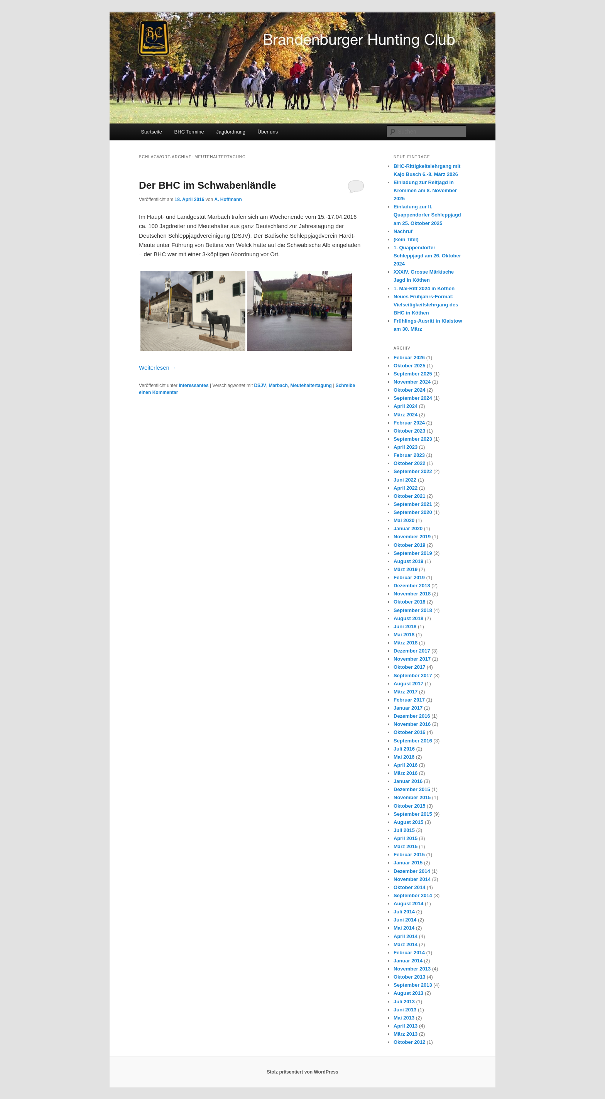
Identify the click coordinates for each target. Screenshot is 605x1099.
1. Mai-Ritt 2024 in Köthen (424, 288)
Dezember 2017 (412, 651)
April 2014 (405, 936)
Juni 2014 (405, 920)
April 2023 (405, 447)
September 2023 (413, 439)
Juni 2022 (405, 480)
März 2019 (405, 569)
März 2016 (405, 773)
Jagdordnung (230, 132)
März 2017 (405, 692)
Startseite (151, 132)
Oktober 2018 (409, 602)
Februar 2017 (409, 700)
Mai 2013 (404, 1018)
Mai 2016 (404, 757)
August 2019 (408, 561)
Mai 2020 (404, 520)
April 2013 (405, 1026)
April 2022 (405, 488)
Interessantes (193, 385)
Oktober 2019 (409, 545)
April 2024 (405, 406)
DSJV (260, 385)
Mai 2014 (404, 928)
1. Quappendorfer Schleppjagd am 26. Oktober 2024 (427, 256)
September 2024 (413, 398)
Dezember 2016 (412, 716)
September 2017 (413, 675)
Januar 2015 (408, 863)
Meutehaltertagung (310, 385)
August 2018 (408, 618)
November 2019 (412, 536)
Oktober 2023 (409, 431)
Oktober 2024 (409, 390)
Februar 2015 (409, 854)
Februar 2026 (409, 357)
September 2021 (413, 504)
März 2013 (405, 1034)
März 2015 (405, 846)
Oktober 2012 (409, 1042)
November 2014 (412, 879)
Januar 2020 (408, 528)
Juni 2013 (405, 1010)
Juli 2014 (404, 912)
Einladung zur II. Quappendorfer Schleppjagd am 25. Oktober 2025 (427, 215)
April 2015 (405, 838)
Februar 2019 (409, 577)
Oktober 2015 (409, 806)
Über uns (268, 132)
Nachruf (403, 231)
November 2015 (412, 797)
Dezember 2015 (412, 789)
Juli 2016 (404, 749)
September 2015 (413, 814)
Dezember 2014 (412, 871)
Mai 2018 (404, 634)
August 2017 (408, 683)
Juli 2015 (404, 830)
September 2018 (413, 610)
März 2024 (405, 415)
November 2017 (412, 659)
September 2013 (413, 985)
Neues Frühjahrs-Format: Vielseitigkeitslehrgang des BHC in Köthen (426, 305)
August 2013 (408, 993)
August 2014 (408, 903)
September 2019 (413, 553)
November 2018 (412, 594)
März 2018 (405, 643)
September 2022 (413, 471)
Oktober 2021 (409, 496)
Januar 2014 (408, 961)
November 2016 (412, 724)
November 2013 (412, 969)
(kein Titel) (406, 239)
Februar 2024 (409, 423)
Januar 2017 (408, 708)
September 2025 (413, 374)
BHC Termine (189, 132)
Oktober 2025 (409, 366)
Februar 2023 (409, 455)
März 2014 (405, 944)
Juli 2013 (404, 1001)
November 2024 (412, 382)
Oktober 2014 (409, 887)
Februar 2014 (409, 952)
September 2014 (413, 895)
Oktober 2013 (409, 977)
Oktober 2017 (409, 667)
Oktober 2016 (409, 732)
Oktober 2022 (409, 463)
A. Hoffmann (228, 199)
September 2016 (413, 741)
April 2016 (405, 765)
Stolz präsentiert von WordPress (302, 1072)
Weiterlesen (158, 367)
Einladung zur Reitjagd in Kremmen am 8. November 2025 (425, 190)
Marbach (278, 385)
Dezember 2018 (412, 585)
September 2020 (413, 512)
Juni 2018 (405, 626)
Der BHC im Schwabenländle (207, 185)
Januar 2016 (408, 781)
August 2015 (408, 822)
